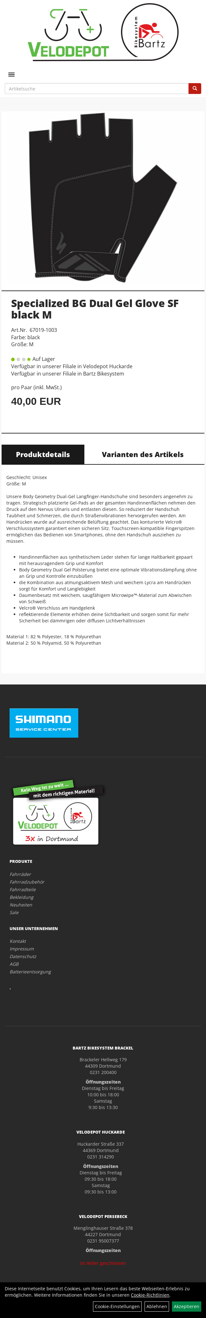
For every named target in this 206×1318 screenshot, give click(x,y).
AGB (14, 964)
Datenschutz (23, 956)
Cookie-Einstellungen (117, 1306)
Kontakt (18, 941)
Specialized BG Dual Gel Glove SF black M (95, 308)
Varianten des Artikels (143, 454)
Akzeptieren (186, 1306)
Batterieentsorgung (30, 972)
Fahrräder (20, 874)
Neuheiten (21, 905)
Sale (14, 912)
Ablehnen (156, 1306)
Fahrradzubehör (27, 882)
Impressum (22, 949)
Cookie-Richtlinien (150, 1295)
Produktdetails (43, 454)
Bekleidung (21, 897)
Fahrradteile (23, 889)
